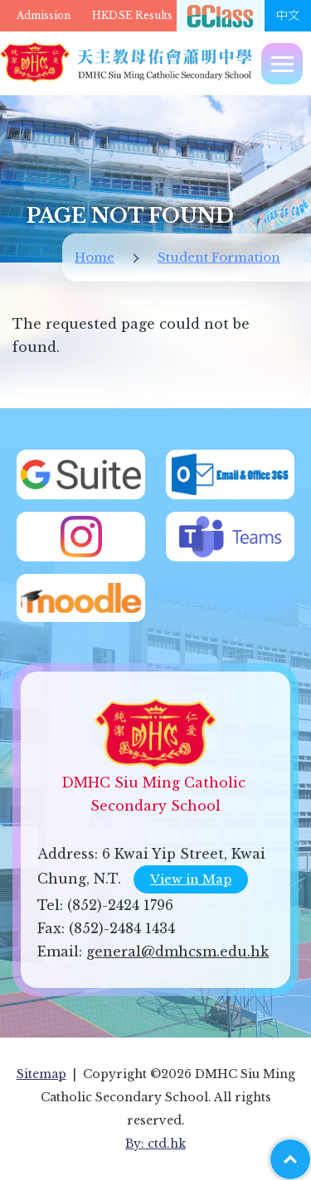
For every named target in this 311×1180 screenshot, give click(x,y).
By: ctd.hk (155, 1143)
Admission (43, 15)
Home (94, 257)
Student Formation (219, 257)
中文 (287, 15)
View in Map (190, 879)
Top (310, 1151)
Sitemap (41, 1074)
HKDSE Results (132, 15)
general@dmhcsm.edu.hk (177, 951)
